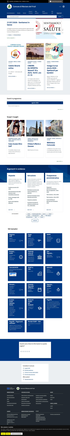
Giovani (18, 61)
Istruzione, (10, 61)
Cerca (59, 16)
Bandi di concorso (24, 415)
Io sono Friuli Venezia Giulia (11, 302)
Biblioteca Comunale (51, 143)
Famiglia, (15, 61)
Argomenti (59, 13)
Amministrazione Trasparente (27, 411)
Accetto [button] (3, 433)
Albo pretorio (37, 12)
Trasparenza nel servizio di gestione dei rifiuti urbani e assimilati (41, 420)
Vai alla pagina (12, 76)
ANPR (48, 234)
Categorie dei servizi (25, 392)
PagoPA (49, 300)
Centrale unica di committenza (32, 253)
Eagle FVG (30, 235)
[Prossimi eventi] (61, 102)
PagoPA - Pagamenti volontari (16, 322)
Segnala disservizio (29, 379)
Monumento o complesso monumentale (33, 140)
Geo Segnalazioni (51, 252)
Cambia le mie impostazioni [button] (17, 433)
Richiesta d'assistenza (40, 414)
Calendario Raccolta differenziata (32, 286)
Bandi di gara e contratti (25, 414)
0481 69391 (31, 372)
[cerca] (61, 6)
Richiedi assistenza (29, 370)
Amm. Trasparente (45, 12)
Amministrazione (10, 392)
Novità (51, 392)
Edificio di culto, (34, 138)
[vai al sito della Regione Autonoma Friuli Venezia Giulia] (18, 1)
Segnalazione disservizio (40, 417)
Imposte (11, 175)
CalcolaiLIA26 (13, 267)
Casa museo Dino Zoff (15, 145)
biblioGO (49, 267)
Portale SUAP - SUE (34, 321)
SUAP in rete (30, 268)
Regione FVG (12, 235)
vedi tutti (35, 220)
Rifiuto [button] (8, 433)
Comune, (49, 61)
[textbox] (34, 351)
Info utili (52, 12)
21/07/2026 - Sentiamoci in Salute (18, 23)
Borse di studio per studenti (30, 302)
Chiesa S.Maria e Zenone (34, 145)
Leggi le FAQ (27, 368)
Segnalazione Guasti (51, 285)
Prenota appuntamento (30, 374)
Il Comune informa (54, 61)
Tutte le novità (11, 38)
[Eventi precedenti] (8, 102)
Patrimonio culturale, (32, 61)
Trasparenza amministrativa (53, 176)
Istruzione (31, 175)
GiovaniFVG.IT (14, 284)
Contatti (8, 411)
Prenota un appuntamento (55, 414)
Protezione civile (12, 252)
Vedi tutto (60, 109)
